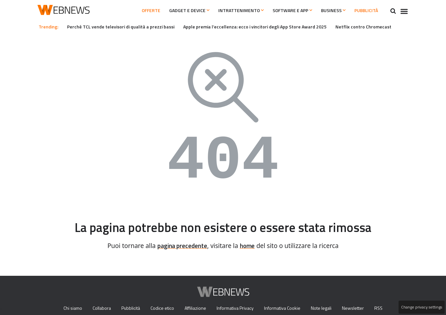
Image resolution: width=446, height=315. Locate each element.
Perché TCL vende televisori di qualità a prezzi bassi (125, 26)
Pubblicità (364, 10)
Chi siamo (67, 308)
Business (327, 10)
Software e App (281, 10)
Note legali (326, 308)
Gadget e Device (170, 10)
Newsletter (358, 308)
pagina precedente (181, 245)
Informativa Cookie (285, 308)
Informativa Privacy (236, 308)
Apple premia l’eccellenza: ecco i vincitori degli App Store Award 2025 (267, 26)
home (249, 245)
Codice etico (161, 308)
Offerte (127, 10)
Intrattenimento (226, 10)
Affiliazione (195, 308)
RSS (384, 308)
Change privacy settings (421, 307)
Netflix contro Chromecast (381, 26)
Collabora (98, 308)
